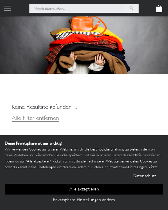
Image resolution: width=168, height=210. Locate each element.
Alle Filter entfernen (35, 118)
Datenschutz (144, 176)
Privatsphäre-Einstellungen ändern (84, 200)
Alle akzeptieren (84, 189)
